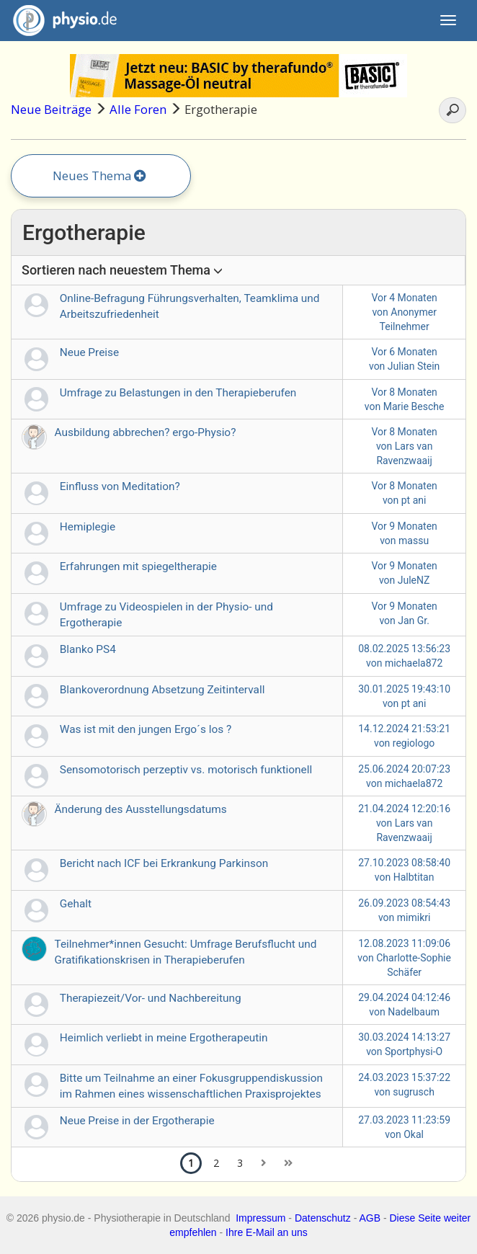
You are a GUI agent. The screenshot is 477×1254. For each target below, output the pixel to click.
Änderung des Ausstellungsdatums (141, 809)
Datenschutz (323, 1218)
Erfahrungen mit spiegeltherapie (138, 566)
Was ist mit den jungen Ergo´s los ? (146, 729)
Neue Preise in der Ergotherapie (137, 1120)
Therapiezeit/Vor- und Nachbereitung (150, 998)
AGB (369, 1218)
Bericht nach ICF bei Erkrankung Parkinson (164, 863)
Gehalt (76, 903)
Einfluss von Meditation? (120, 486)
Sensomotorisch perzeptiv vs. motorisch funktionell (186, 769)
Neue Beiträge (51, 109)
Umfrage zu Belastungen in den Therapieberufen (178, 392)
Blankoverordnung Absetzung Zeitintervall (162, 689)
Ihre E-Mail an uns (267, 1232)
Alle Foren (138, 109)
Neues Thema (99, 175)
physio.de (59, 20)
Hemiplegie (87, 526)
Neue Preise (89, 352)
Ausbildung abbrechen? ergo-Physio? (145, 432)
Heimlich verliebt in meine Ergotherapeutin (164, 1037)
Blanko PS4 (88, 649)
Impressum (260, 1218)
